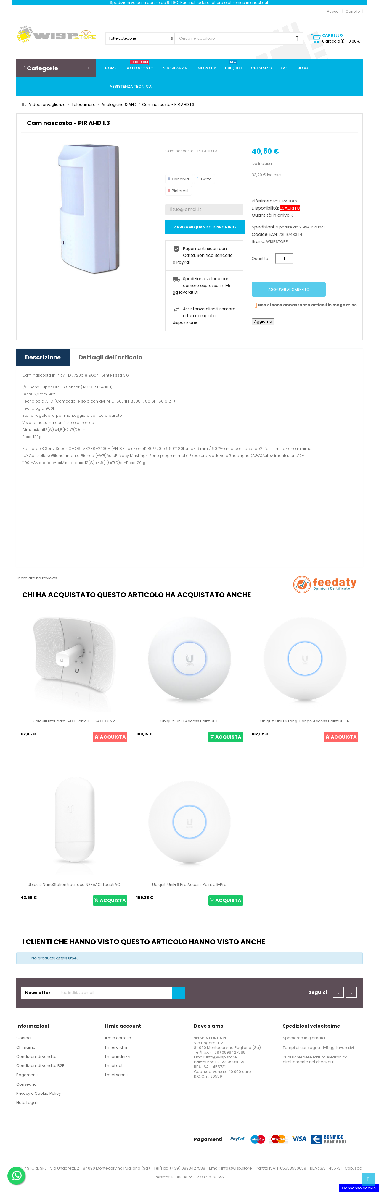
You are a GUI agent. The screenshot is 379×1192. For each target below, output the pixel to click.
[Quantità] (284, 258)
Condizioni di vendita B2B (40, 1065)
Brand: (258, 241)
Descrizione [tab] (43, 357)
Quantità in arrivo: (271, 215)
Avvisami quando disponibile (205, 227)
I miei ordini (116, 1047)
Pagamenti (27, 1075)
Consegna (26, 1084)
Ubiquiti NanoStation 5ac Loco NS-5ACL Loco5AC (74, 884)
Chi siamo (26, 1047)
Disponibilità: (265, 208)
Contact (24, 1038)
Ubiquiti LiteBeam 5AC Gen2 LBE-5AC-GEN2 (74, 721)
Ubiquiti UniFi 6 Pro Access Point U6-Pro (189, 884)
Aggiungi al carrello (288, 289)
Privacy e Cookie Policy (38, 1093)
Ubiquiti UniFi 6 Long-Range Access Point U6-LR (304, 721)
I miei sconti (116, 1075)
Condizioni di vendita (36, 1056)
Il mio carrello (118, 1038)
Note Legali (27, 1102)
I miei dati (114, 1065)
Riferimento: (265, 201)
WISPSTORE (277, 241)
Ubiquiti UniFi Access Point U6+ (189, 721)
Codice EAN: (265, 234)
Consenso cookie (359, 1188)
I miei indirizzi (117, 1056)
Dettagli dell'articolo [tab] (110, 357)
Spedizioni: (263, 227)
